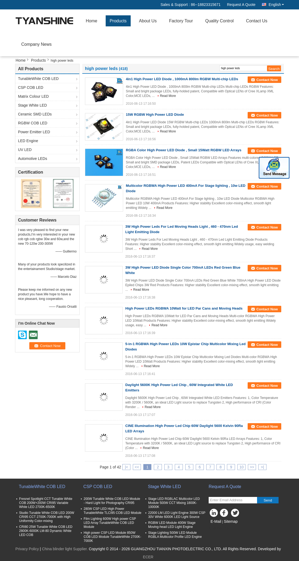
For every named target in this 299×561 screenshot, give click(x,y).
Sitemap (230, 521)
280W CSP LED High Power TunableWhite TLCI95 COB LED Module (112, 511)
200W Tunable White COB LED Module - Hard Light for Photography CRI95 (112, 501)
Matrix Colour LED (33, 96)
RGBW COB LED (32, 123)
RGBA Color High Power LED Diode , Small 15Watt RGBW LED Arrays (183, 150)
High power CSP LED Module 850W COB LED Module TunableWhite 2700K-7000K (112, 537)
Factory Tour (181, 21)
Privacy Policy (27, 549)
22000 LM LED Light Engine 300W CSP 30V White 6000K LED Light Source (176, 515)
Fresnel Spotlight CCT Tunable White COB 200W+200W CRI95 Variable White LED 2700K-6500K (45, 503)
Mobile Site (220, 528)
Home (91, 21)
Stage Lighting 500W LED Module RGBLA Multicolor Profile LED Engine (175, 535)
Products (118, 21)
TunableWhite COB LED (38, 78)
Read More (168, 96)
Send (268, 500)
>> (252, 467)
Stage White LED (32, 105)
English (276, 4)
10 (241, 467)
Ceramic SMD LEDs (35, 114)
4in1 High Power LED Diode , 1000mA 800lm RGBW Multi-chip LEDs (182, 79)
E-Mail (216, 521)
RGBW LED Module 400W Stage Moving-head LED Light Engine (171, 525)
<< (137, 467)
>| (262, 467)
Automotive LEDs (32, 158)
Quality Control (219, 21)
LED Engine (28, 141)
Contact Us (256, 21)
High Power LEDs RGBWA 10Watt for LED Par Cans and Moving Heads (184, 308)
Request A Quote (241, 4)
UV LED (25, 150)
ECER (148, 557)
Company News (36, 44)
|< (126, 467)
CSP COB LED (30, 87)
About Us (148, 21)
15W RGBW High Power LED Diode (155, 115)
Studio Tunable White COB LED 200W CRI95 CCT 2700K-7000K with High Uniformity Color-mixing (46, 517)
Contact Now (267, 80)
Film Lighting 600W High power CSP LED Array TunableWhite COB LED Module (110, 523)
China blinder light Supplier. (65, 549)
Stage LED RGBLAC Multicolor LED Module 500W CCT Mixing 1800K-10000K (174, 503)
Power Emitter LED (34, 132)
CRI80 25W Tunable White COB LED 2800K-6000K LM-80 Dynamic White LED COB (45, 531)
